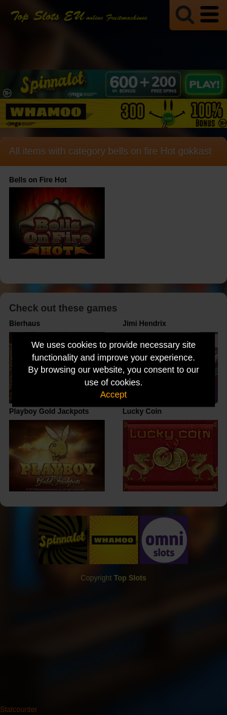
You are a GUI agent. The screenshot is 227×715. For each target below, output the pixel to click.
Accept (113, 394)
